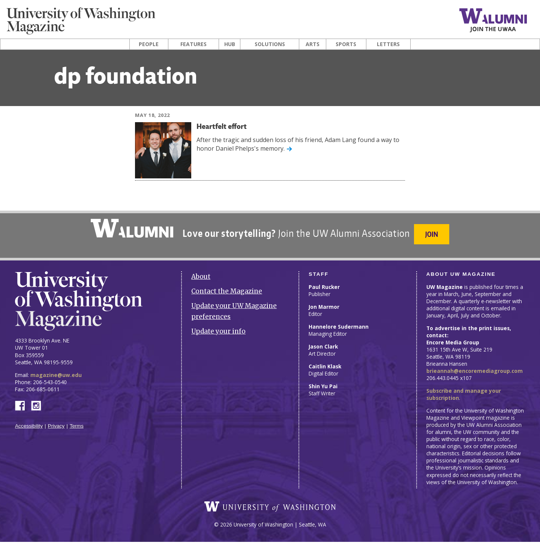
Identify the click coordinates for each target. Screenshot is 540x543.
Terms (77, 422)
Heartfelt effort (225, 127)
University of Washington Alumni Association (131, 228)
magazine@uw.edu (56, 370)
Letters (388, 44)
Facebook (23, 400)
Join (432, 234)
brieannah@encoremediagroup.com (474, 366)
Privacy (56, 422)
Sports (346, 44)
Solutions (270, 44)
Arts (313, 44)
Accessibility (29, 422)
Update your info (218, 327)
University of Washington (270, 508)
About (200, 272)
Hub (229, 44)
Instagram (38, 400)
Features (193, 44)
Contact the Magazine (226, 287)
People (149, 44)
